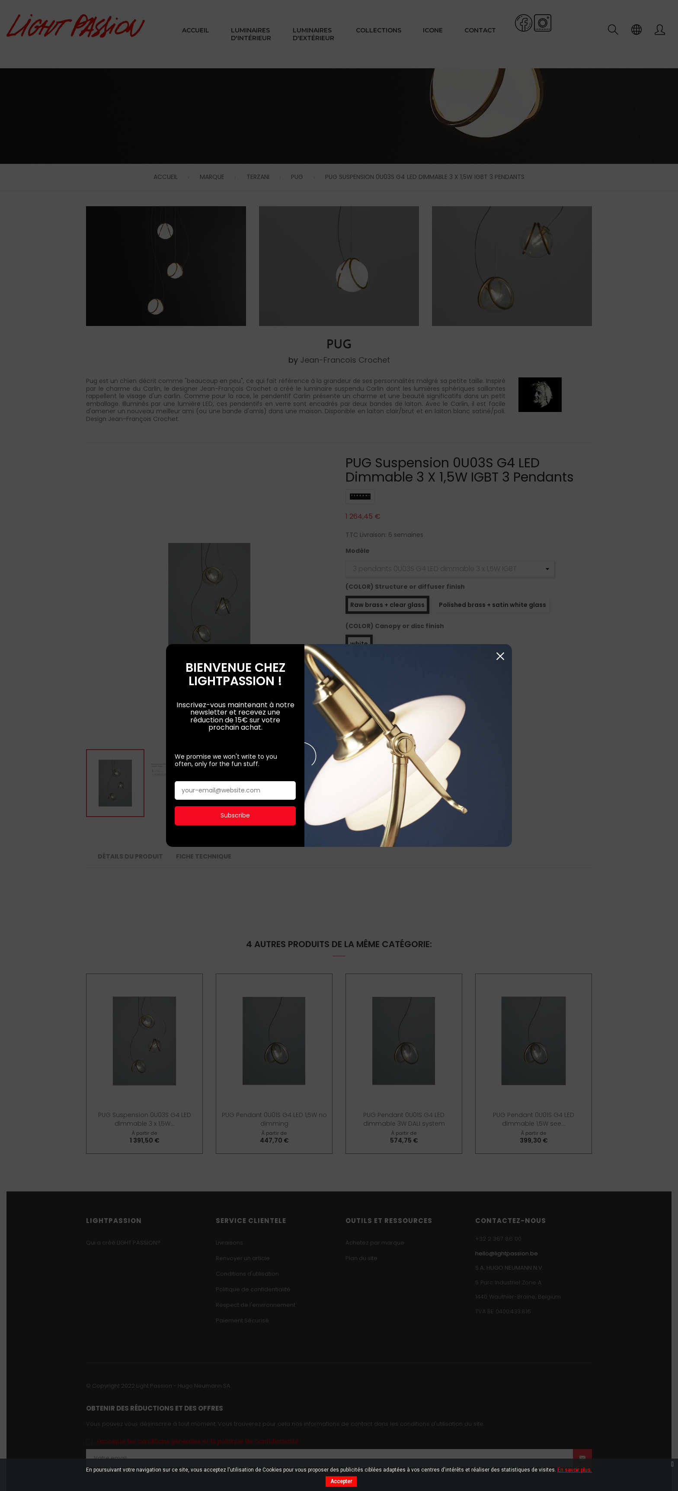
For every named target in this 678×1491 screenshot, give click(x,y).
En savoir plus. (574, 1470)
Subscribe (235, 618)
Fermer (500, 459)
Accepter (341, 1481)
